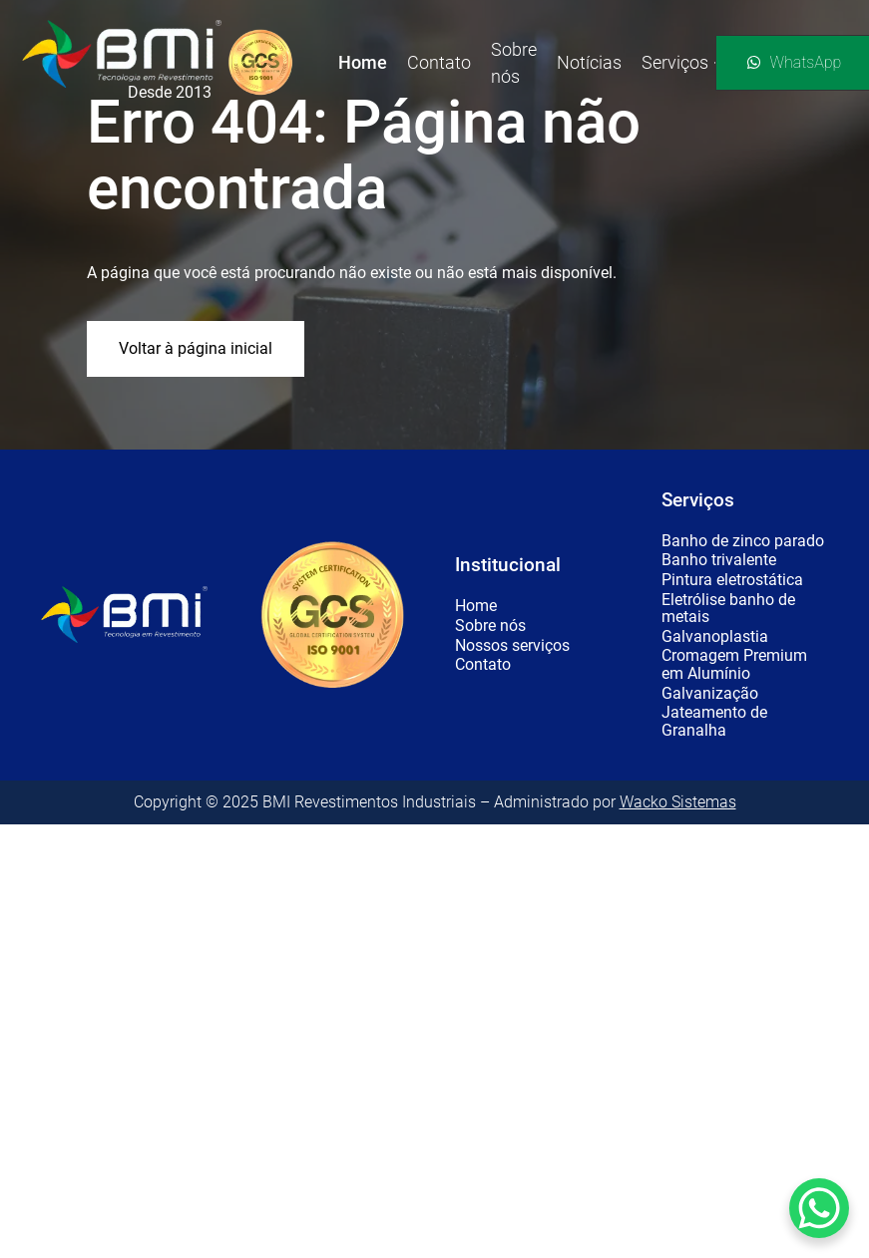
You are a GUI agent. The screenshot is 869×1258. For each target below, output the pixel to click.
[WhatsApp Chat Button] (819, 1208)
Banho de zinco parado (742, 541)
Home (476, 606)
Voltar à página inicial (195, 348)
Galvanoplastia (714, 637)
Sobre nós (490, 626)
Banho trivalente (718, 560)
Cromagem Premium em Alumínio (734, 664)
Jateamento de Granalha (714, 721)
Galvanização (709, 694)
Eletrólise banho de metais (728, 608)
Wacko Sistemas (678, 801)
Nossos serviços (512, 646)
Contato (483, 665)
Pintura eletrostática (732, 580)
